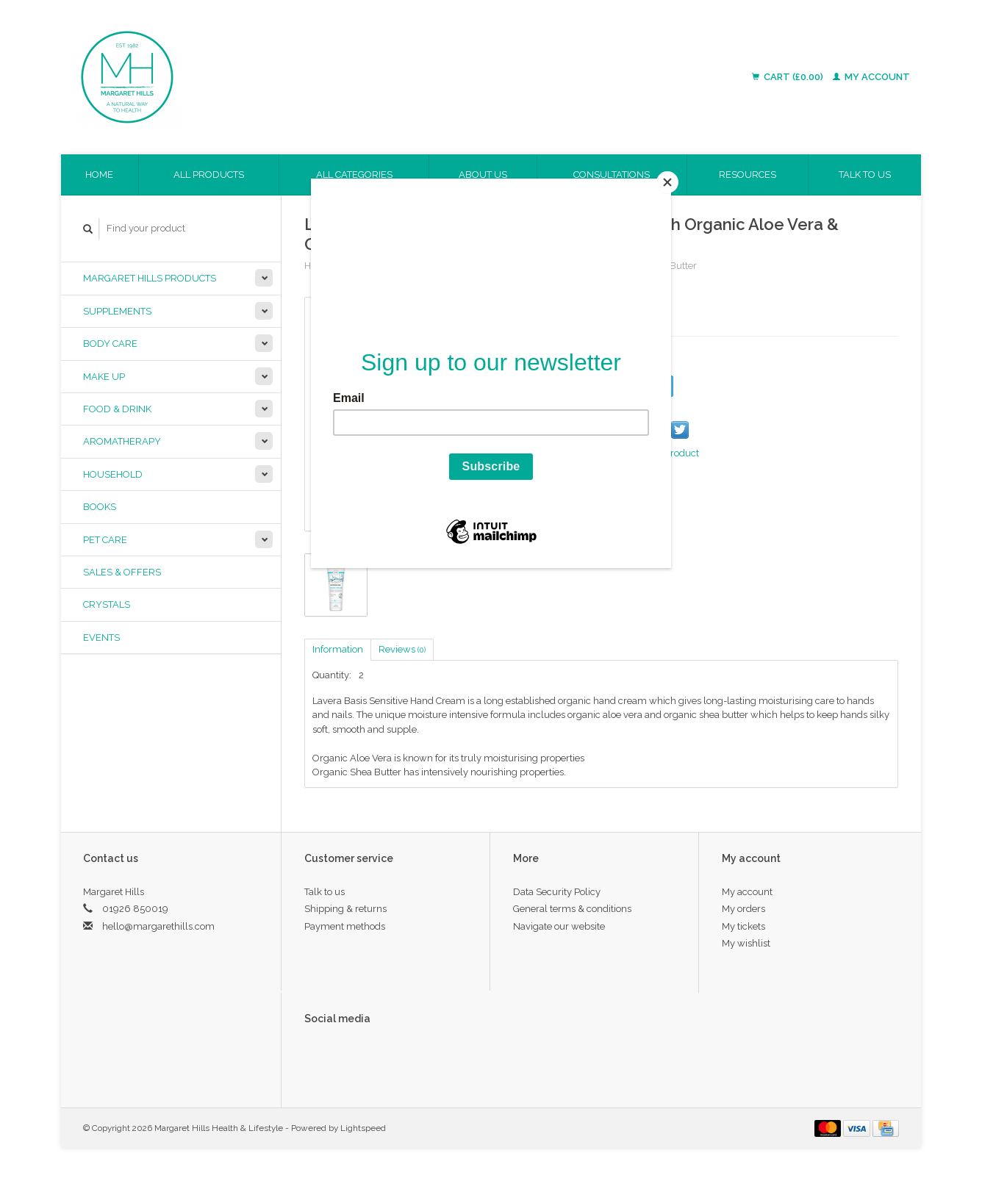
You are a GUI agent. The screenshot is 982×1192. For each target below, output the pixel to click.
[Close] (667, 182)
